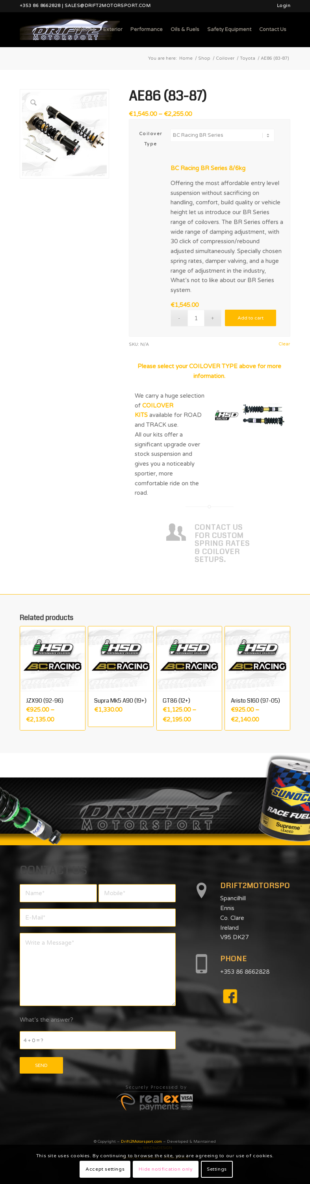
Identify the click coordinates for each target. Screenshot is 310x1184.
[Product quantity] (195, 318)
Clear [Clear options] (284, 344)
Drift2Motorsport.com (141, 1141)
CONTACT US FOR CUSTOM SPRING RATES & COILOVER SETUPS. (222, 543)
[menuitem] (281, 6)
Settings (217, 1169)
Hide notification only (165, 1169)
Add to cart (251, 318)
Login (283, 5)
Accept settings (104, 1169)
